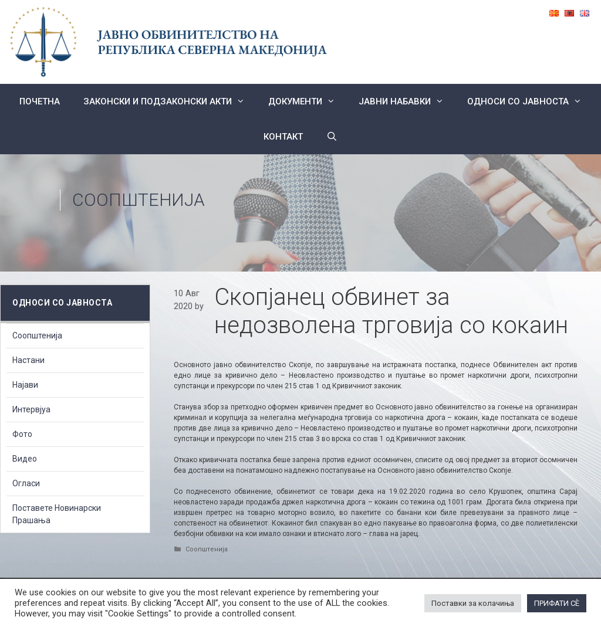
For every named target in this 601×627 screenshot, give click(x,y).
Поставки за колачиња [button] (472, 603)
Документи (307, 101)
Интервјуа (31, 409)
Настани (28, 360)
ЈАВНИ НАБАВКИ (407, 101)
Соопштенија (138, 199)
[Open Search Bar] (332, 136)
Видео (24, 458)
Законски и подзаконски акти (169, 101)
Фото (22, 434)
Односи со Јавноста (530, 101)
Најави (25, 384)
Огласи (26, 483)
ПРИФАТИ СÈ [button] (556, 603)
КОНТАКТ (283, 136)
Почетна (39, 101)
